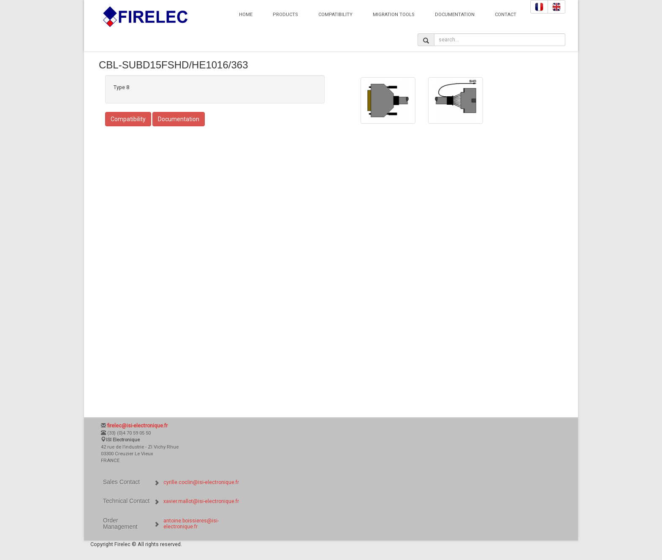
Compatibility (335, 14)
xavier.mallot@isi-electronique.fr (201, 501)
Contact (505, 14)
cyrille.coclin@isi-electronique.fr (201, 482)
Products (285, 14)
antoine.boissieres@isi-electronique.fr (191, 524)
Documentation (455, 14)
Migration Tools (394, 14)
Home (245, 14)
